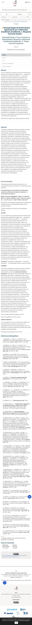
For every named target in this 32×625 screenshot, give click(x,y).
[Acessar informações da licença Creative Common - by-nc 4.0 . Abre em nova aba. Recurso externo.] (16, 554)
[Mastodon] (14, 599)
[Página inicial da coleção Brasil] (16, 590)
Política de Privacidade (24, 620)
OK (16, 622)
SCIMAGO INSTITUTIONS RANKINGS (16, 49)
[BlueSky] (13, 599)
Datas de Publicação (6, 66)
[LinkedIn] (15, 599)
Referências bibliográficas (8, 63)
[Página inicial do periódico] (6, 14)
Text (3, 60)
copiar (16, 24)
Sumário (20, 14)
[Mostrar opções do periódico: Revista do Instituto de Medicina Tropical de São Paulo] (29, 10)
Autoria (16, 46)
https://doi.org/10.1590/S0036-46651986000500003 (16, 21)
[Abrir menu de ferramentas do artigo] (4, 587)
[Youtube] (18, 599)
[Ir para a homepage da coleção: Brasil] (13, 3)
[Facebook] (17, 599)
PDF (28, 17)
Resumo (4, 17)
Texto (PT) (14, 17)
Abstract (4, 57)
